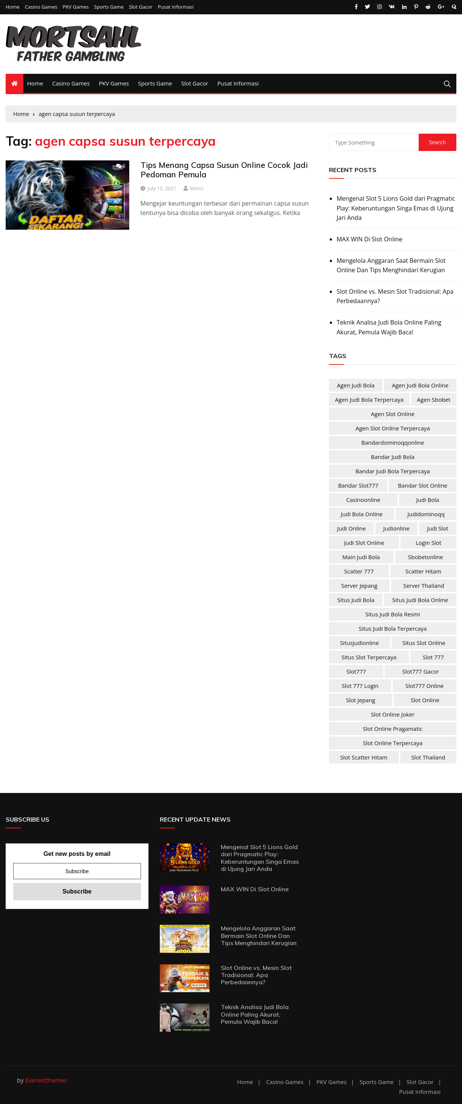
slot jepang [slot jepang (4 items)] (360, 700)
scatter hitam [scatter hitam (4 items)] (423, 571)
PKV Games (76, 7)
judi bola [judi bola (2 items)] (427, 499)
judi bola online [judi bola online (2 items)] (361, 514)
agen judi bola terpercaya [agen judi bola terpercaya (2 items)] (369, 399)
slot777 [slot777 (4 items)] (356, 671)
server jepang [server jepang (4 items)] (359, 585)
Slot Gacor (140, 7)
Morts (196, 188)
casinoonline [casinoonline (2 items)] (363, 499)
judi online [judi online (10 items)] (351, 528)
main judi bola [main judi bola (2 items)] (361, 557)
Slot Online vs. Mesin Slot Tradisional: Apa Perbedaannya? (395, 296)
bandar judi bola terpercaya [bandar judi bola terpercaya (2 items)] (392, 471)
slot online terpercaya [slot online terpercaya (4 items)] (392, 743)
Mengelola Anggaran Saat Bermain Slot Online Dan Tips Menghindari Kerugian (391, 265)
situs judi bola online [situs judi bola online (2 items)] (420, 600)
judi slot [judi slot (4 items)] (437, 528)
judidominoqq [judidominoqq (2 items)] (426, 514)
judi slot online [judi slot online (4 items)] (364, 542)
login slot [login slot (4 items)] (428, 542)
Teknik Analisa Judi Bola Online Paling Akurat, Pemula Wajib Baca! (389, 327)
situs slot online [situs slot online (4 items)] (423, 643)
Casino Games (41, 7)
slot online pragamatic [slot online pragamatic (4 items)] (393, 728)
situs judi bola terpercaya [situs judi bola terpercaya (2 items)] (393, 628)
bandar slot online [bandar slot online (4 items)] (422, 485)
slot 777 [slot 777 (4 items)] (433, 657)
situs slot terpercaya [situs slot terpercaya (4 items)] (368, 657)
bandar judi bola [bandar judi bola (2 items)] (393, 457)
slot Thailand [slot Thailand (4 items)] (428, 757)
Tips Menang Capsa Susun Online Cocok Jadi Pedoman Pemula (224, 169)
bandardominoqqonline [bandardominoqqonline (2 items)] (392, 442)
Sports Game (109, 7)
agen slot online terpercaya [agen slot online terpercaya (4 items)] (392, 428)
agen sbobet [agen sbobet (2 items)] (434, 399)
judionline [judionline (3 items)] (396, 528)
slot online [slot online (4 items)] (425, 700)
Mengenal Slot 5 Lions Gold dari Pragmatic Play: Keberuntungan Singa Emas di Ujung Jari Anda (396, 208)
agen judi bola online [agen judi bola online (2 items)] (420, 385)
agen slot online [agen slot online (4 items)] (393, 414)
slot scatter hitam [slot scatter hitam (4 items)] (364, 757)
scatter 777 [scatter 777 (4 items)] (359, 571)
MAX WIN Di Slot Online (369, 239)
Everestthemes (46, 1080)
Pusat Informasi (176, 7)
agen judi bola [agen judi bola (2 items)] (356, 385)
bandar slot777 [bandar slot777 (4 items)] (358, 485)
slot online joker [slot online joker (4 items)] (393, 714)
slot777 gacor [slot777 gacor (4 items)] (420, 671)
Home (13, 7)
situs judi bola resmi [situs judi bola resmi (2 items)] (393, 614)
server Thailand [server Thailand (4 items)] (423, 585)
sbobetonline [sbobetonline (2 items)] (425, 557)
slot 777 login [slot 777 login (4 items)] (360, 685)
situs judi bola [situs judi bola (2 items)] (356, 600)
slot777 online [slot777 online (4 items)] (424, 685)
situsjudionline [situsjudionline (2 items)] (359, 643)
